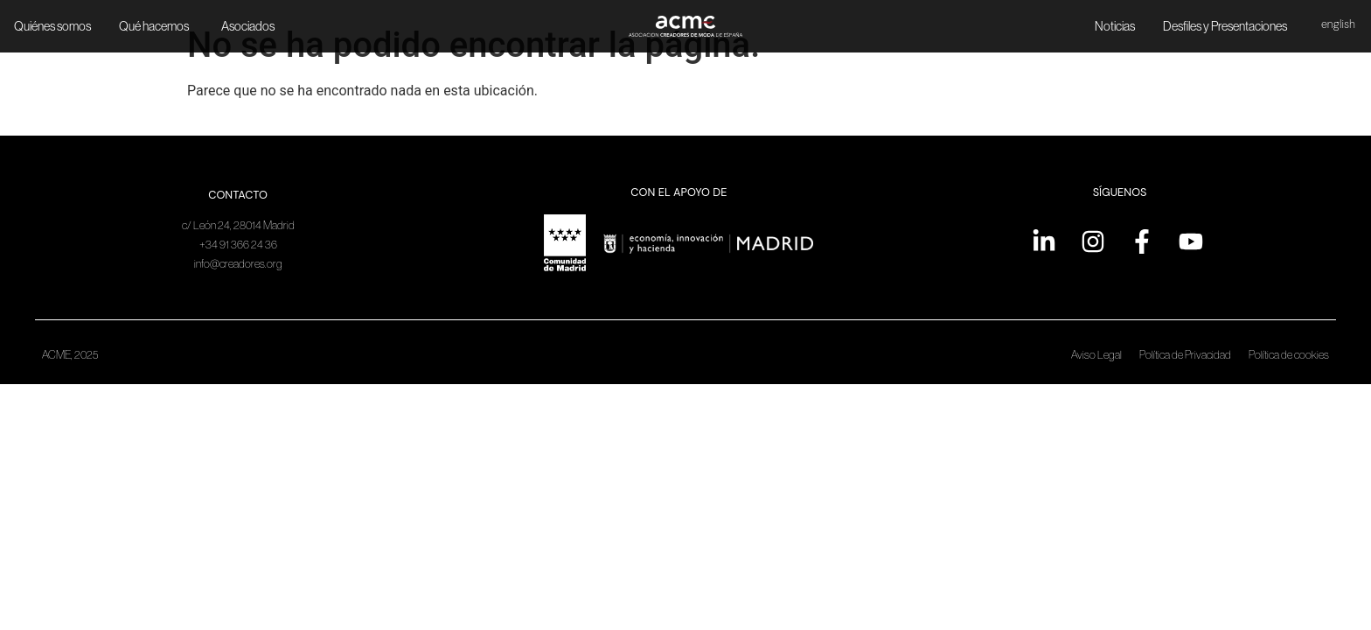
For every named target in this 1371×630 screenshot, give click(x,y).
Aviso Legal (1096, 355)
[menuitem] (1338, 25)
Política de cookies (1289, 355)
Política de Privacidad (1185, 355)
